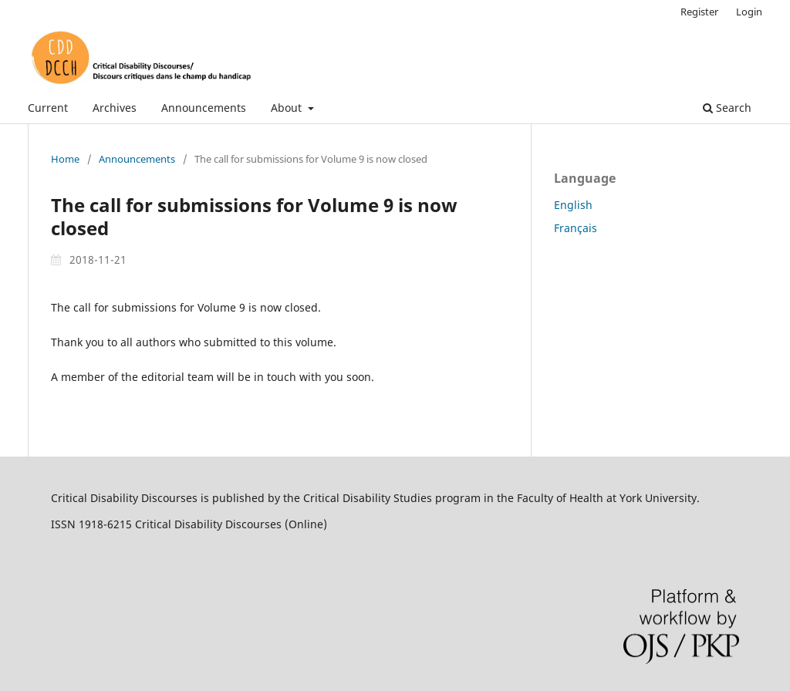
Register (699, 12)
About (288, 107)
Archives (115, 107)
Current (48, 107)
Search (727, 107)
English (573, 204)
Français (575, 228)
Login (749, 12)
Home (65, 159)
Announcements (203, 107)
